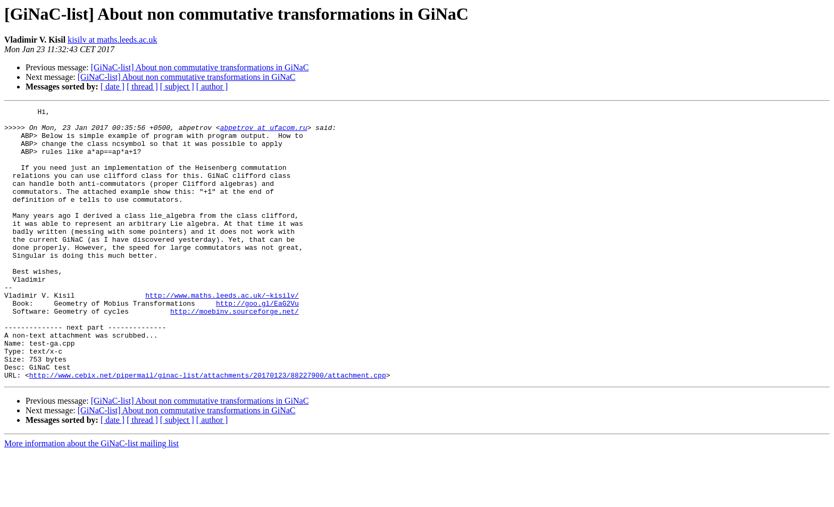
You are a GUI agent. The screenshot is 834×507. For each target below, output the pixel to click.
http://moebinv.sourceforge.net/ (234, 352)
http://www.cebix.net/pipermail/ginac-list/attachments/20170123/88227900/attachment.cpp (207, 429)
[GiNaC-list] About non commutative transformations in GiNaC (200, 67)
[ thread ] (142, 86)
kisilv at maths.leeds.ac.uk (112, 39)
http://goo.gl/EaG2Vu (257, 343)
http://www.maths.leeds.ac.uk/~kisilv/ (222, 333)
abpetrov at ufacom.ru (263, 132)
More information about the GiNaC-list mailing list (91, 497)
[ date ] (112, 86)
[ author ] (212, 86)
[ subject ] (177, 86)
